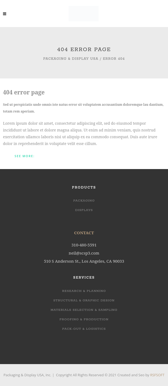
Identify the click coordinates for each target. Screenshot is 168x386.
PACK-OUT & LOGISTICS (84, 329)
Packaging (84, 201)
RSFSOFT (157, 374)
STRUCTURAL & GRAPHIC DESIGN (84, 300)
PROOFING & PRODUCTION (84, 319)
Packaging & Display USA (70, 59)
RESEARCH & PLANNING (84, 291)
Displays (84, 210)
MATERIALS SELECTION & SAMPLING (84, 310)
